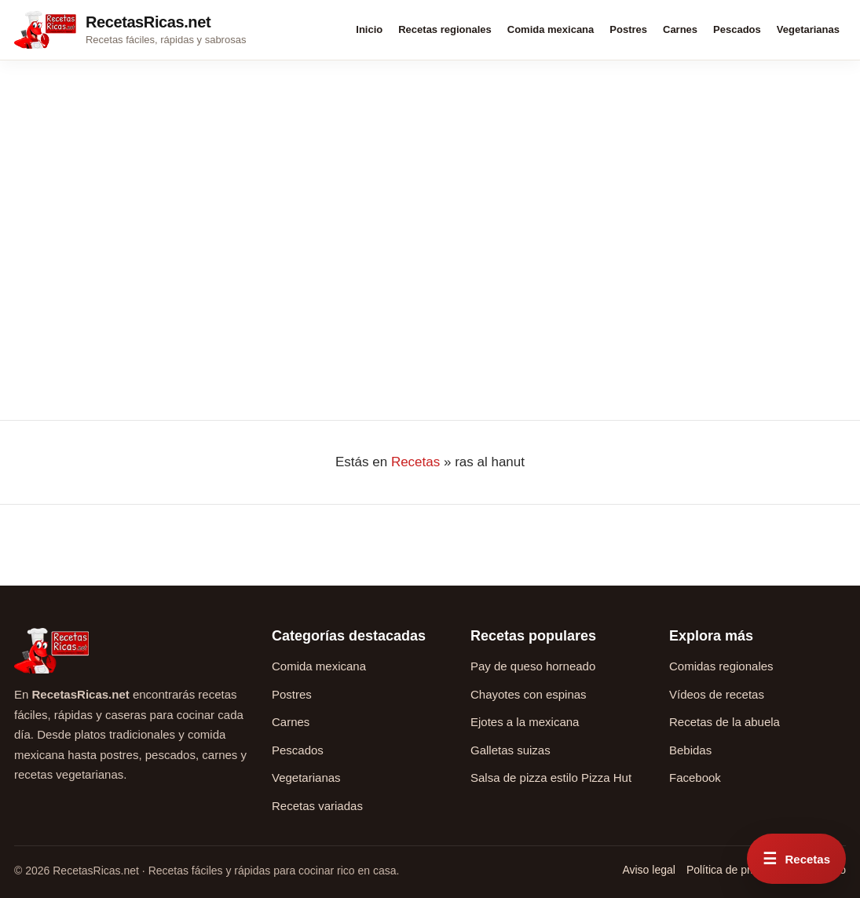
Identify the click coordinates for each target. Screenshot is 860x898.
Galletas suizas (510, 750)
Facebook (695, 777)
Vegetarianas (808, 29)
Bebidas (690, 750)
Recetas (415, 461)
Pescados (737, 29)
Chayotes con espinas (528, 694)
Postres (628, 29)
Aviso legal (648, 869)
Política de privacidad (738, 869)
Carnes (680, 29)
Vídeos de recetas (716, 694)
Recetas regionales (445, 29)
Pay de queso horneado (532, 666)
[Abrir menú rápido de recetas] (796, 859)
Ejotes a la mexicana (524, 721)
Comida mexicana (551, 29)
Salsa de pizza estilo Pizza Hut (550, 777)
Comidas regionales (721, 666)
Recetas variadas (317, 805)
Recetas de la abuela (724, 721)
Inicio (369, 29)
